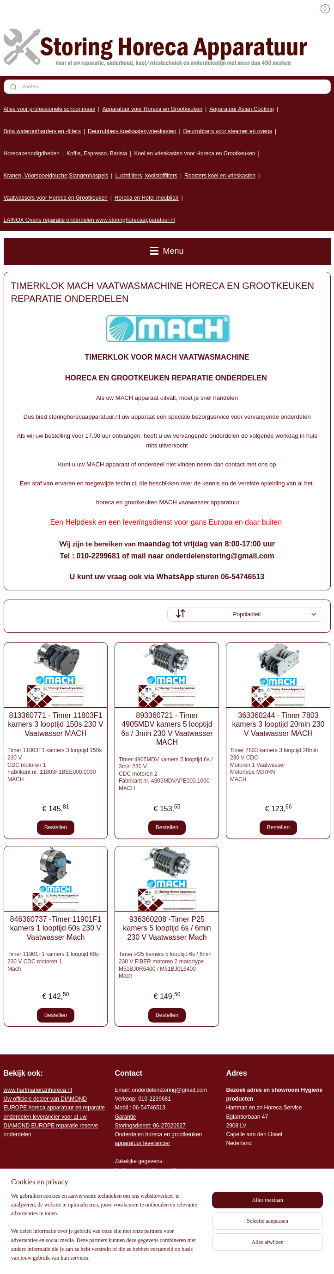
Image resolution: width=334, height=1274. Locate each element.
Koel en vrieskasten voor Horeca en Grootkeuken (194, 153)
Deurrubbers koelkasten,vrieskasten (132, 131)
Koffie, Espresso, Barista (97, 153)
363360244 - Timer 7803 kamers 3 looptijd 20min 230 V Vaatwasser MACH (278, 724)
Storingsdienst (132, 1125)
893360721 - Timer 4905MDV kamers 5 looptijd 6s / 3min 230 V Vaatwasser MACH (167, 728)
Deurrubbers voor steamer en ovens (227, 131)
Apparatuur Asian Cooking (241, 109)
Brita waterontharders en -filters (42, 131)
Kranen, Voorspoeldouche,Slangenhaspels (56, 175)
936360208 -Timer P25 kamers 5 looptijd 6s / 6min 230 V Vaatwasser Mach (167, 928)
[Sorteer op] (245, 614)
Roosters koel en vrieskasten (219, 175)
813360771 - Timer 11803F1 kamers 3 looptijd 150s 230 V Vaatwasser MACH (55, 724)
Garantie (125, 1117)
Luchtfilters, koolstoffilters (146, 175)
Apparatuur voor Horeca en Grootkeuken (152, 109)
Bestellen (55, 827)
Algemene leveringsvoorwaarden (155, 1196)
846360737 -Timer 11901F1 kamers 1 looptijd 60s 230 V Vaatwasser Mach (56, 928)
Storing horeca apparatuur (47, 1213)
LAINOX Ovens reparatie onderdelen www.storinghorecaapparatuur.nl (89, 220)
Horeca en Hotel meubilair (147, 198)
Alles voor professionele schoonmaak (50, 109)
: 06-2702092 (166, 1125)
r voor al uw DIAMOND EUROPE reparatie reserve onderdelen (54, 1117)
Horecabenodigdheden (32, 153)
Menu (166, 251)
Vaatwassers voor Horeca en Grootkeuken (56, 198)
